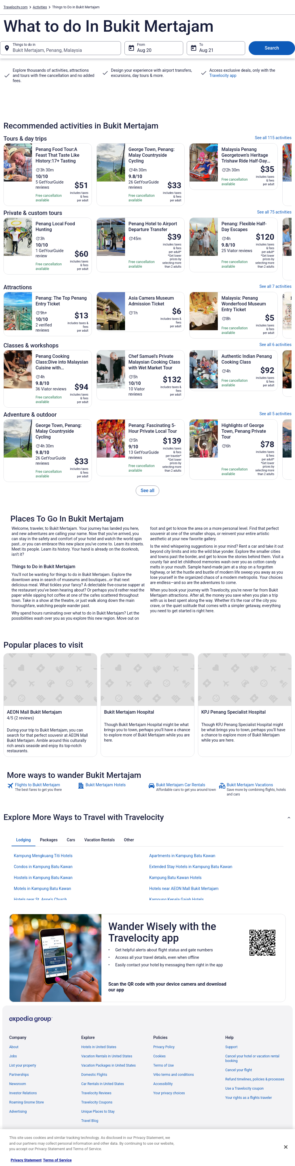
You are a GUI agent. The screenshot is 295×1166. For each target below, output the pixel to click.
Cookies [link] (159, 1056)
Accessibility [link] (163, 1084)
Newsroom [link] (17, 1084)
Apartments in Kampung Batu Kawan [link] (182, 855)
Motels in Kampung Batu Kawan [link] (42, 888)
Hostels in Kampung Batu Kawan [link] (43, 877)
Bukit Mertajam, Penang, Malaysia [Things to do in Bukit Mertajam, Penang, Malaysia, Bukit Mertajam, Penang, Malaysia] (47, 50)
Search (272, 48)
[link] (147, 490)
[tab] (23, 840)
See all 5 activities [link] (275, 413)
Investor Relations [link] (23, 1093)
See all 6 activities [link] (275, 344)
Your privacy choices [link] (169, 1093)
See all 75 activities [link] (274, 212)
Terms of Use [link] (163, 1065)
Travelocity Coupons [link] (96, 1102)
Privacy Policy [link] (164, 1047)
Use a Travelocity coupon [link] (244, 1088)
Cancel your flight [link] (238, 1070)
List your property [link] (22, 1065)
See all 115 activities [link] (273, 137)
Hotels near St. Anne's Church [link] (40, 899)
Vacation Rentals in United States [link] (106, 1056)
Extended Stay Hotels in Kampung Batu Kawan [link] (190, 866)
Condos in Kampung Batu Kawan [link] (43, 866)
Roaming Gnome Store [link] (26, 1102)
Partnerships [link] (19, 1075)
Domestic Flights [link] (94, 1075)
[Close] (285, 1147)
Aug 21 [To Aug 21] (206, 50)
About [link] (13, 1047)
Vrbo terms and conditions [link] (173, 1075)
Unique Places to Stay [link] (98, 1112)
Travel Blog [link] (89, 1121)
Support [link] (231, 1047)
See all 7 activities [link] (275, 286)
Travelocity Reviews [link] (96, 1093)
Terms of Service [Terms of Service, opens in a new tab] (57, 1160)
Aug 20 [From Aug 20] (144, 50)
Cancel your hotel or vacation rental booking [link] (252, 1058)
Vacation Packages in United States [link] (108, 1065)
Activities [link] (40, 7)
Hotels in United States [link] (98, 1047)
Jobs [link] (13, 1056)
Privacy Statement (26, 1160)
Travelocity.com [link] (15, 7)
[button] (147, 817)
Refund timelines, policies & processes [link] (254, 1079)
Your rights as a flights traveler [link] (248, 1098)
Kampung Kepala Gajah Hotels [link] (176, 899)
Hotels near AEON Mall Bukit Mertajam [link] (184, 888)
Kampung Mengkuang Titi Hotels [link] (43, 855)
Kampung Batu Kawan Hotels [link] (175, 877)
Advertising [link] (18, 1112)
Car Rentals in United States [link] (102, 1084)
